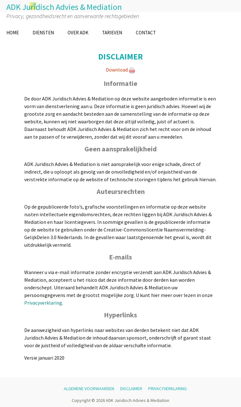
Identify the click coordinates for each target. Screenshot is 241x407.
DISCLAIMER (131, 388)
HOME (12, 33)
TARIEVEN (112, 33)
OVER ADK (78, 33)
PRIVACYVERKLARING (167, 388)
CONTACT (146, 33)
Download (117, 69)
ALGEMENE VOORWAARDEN (89, 388)
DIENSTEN (43, 33)
